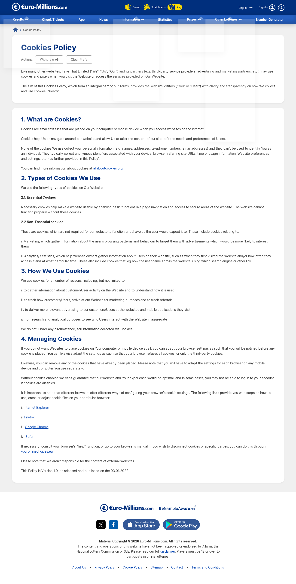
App (82, 20)
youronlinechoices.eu (37, 453)
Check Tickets (53, 20)
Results (18, 20)
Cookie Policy (132, 569)
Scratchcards (155, 7)
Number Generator (270, 20)
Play (179, 7)
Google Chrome (37, 428)
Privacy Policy (104, 569)
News (103, 20)
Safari (29, 438)
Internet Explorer (36, 409)
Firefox (29, 419)
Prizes (192, 20)
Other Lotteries (226, 20)
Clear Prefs (79, 61)
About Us (79, 569)
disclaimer (167, 553)
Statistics (165, 20)
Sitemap (157, 569)
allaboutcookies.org (108, 170)
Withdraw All (49, 61)
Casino (127, 7)
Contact (177, 569)
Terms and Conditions (208, 569)
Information (131, 20)
